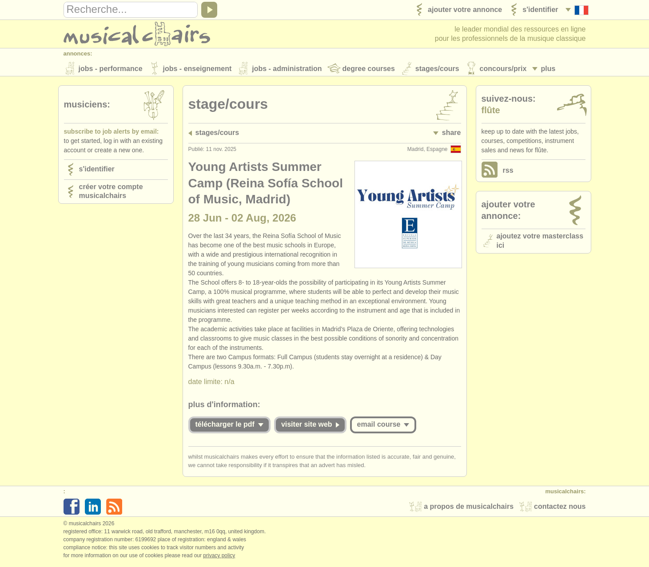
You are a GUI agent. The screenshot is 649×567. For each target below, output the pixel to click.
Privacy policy (219, 558)
